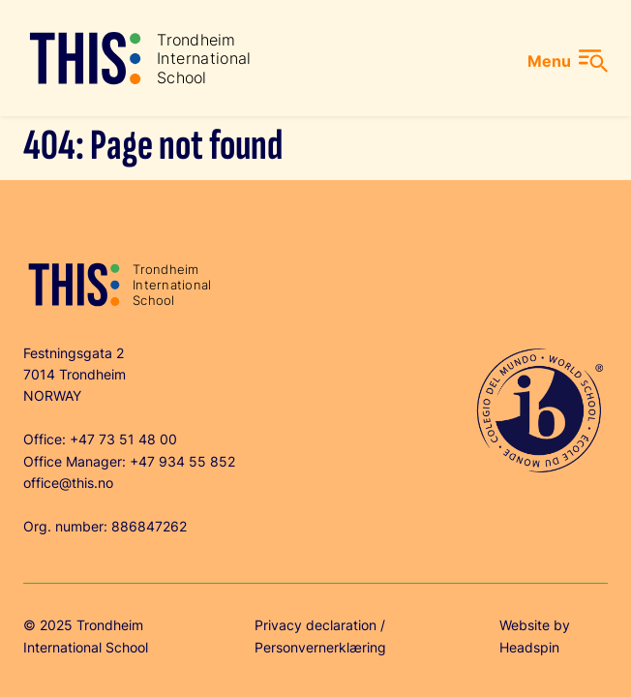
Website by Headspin (534, 635)
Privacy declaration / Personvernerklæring (320, 635)
